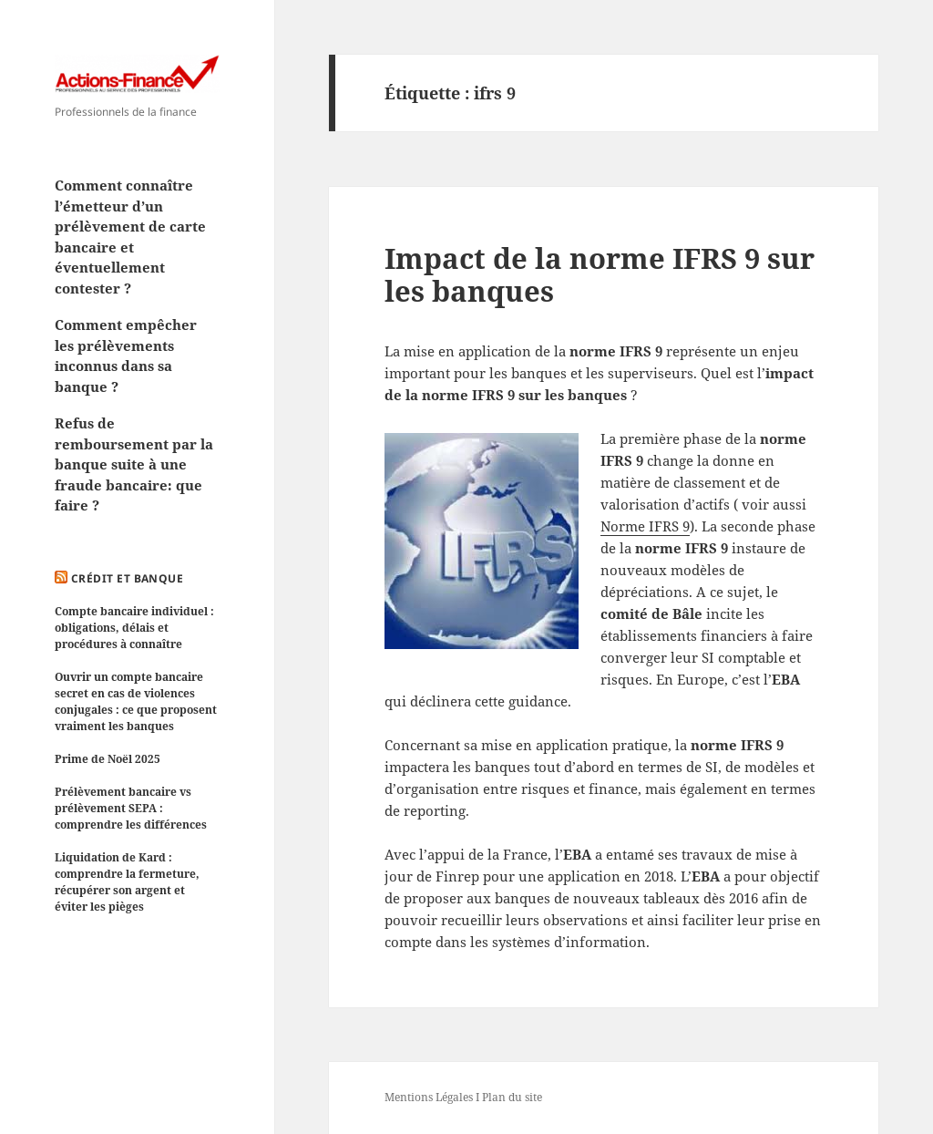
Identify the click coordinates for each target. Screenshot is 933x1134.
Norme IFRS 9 (645, 526)
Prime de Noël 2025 (107, 759)
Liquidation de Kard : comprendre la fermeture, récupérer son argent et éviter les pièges (127, 882)
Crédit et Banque (127, 578)
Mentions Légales (428, 1097)
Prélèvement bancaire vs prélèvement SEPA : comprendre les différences (131, 808)
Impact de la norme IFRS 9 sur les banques (599, 274)
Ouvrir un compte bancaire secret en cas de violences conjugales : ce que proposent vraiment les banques (136, 701)
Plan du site (512, 1097)
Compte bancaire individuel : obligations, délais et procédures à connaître (134, 627)
